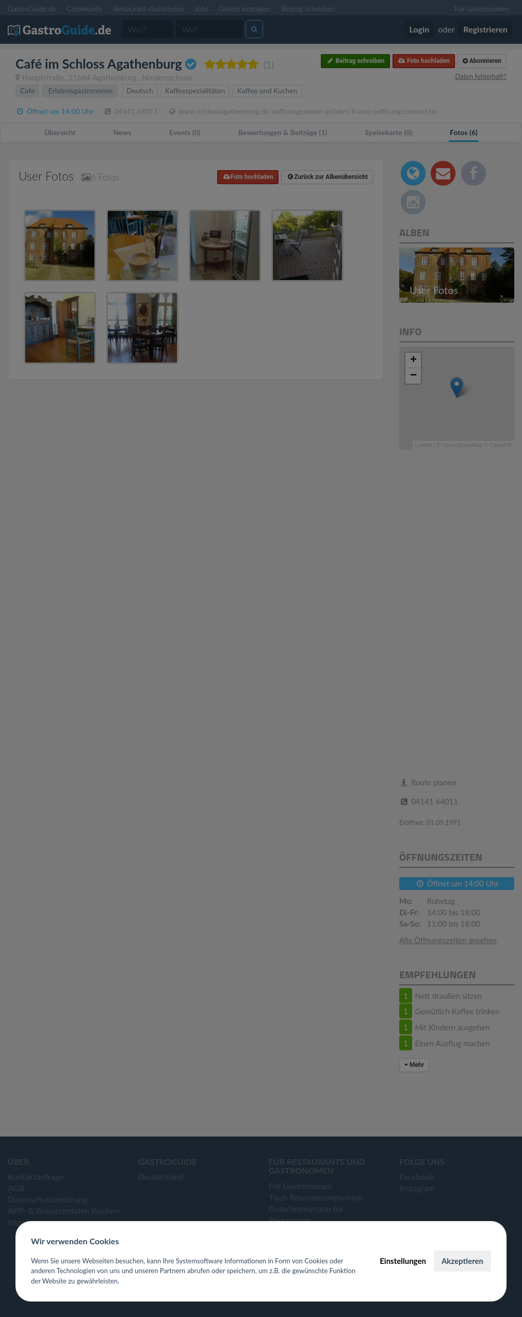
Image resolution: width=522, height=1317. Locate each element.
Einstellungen (403, 1260)
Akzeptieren (462, 1260)
